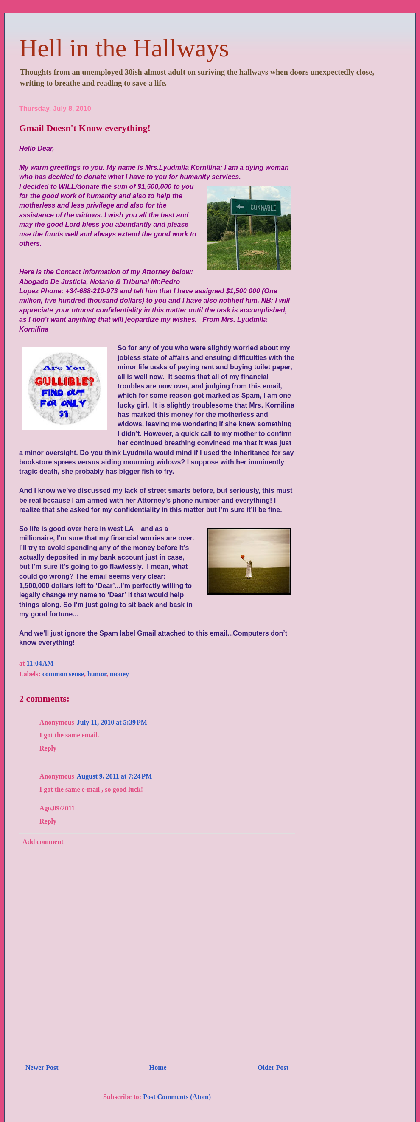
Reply (47, 748)
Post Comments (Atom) (177, 1096)
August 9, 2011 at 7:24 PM (114, 776)
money (119, 674)
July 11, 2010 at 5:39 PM (112, 722)
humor (96, 674)
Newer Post (41, 1067)
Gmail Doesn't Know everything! (85, 128)
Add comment (42, 841)
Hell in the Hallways (124, 48)
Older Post (273, 1067)
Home (158, 1067)
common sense (63, 674)
